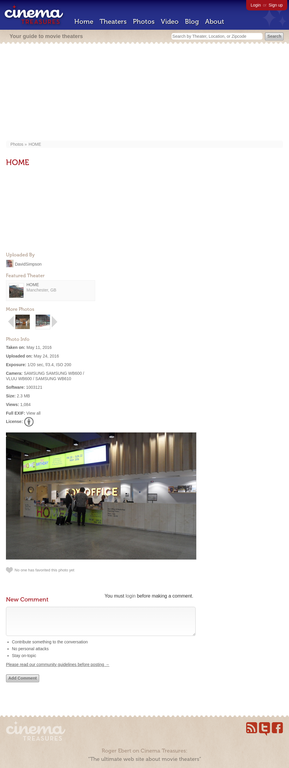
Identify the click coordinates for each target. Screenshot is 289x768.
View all (33, 413)
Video (170, 22)
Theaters (113, 22)
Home (83, 22)
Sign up (276, 5)
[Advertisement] (144, 92)
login (130, 595)
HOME (35, 144)
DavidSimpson (28, 263)
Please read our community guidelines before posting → (57, 670)
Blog (192, 22)
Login (256, 5)
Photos (144, 22)
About (214, 22)
